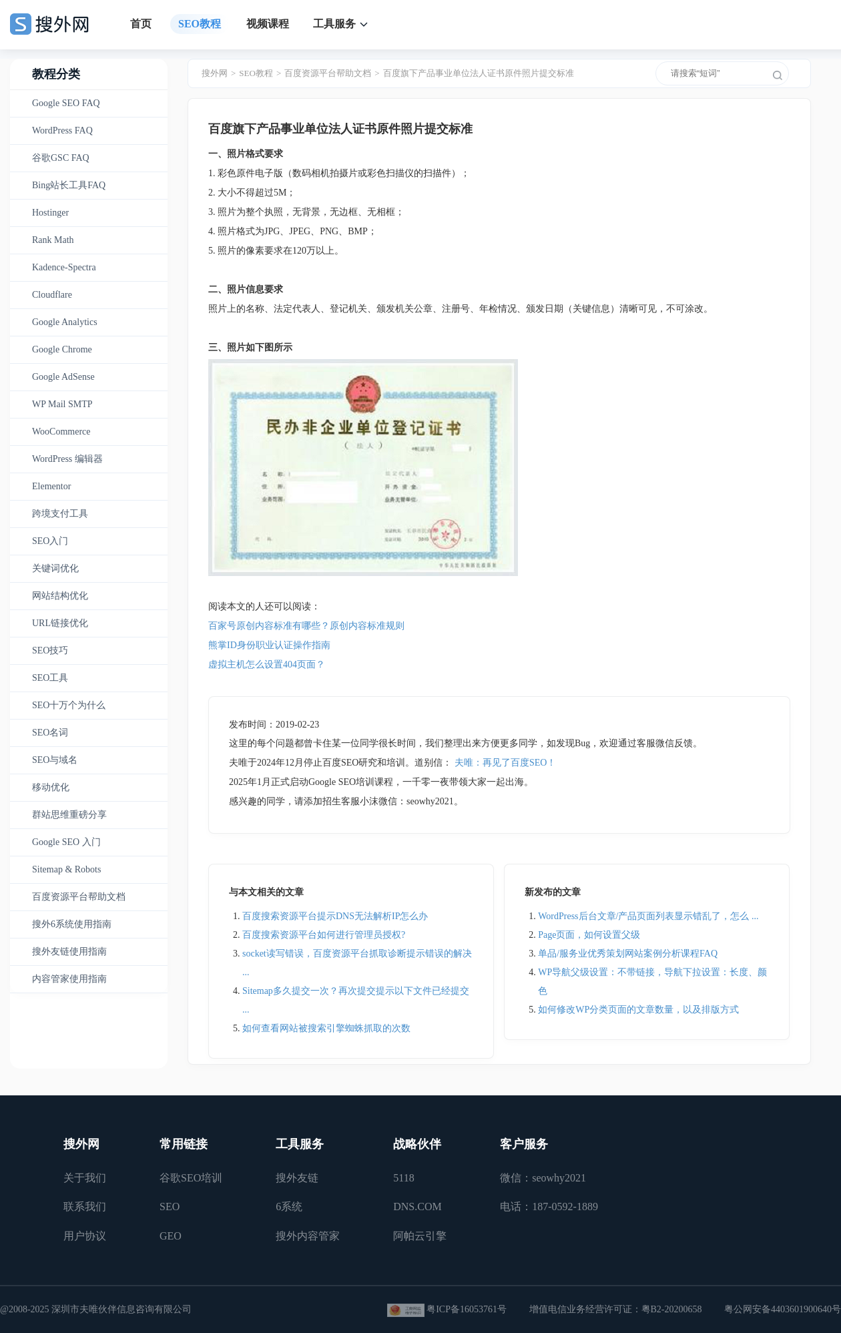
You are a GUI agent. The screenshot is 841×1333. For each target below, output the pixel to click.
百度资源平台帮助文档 (78, 897)
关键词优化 (55, 568)
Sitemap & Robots (66, 869)
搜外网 (215, 73)
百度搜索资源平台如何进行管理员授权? (323, 935)
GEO (171, 1236)
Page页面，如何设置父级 (589, 935)
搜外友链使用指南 (69, 952)
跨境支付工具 (60, 514)
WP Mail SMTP (62, 404)
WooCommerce (61, 432)
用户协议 (84, 1236)
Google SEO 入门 (66, 842)
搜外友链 (297, 1177)
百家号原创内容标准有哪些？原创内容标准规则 (306, 626)
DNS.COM (417, 1206)
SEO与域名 (54, 760)
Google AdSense (63, 377)
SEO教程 (199, 23)
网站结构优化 (60, 596)
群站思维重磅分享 (69, 815)
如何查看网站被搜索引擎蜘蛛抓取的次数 (326, 1028)
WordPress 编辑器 (67, 459)
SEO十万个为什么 (68, 705)
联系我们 (84, 1206)
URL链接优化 (60, 623)
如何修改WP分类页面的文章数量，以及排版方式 (638, 1010)
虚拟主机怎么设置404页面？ (266, 664)
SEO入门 (50, 541)
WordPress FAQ (62, 130)
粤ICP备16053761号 (467, 1309)
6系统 (289, 1206)
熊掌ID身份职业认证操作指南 (269, 645)
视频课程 (267, 23)
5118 (403, 1177)
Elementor (51, 486)
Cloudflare (52, 295)
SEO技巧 (50, 650)
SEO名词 (50, 733)
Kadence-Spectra (64, 267)
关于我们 (84, 1177)
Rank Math (53, 240)
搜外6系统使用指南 (71, 924)
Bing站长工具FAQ (68, 185)
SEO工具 (50, 678)
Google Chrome (62, 349)
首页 (141, 23)
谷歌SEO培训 (191, 1177)
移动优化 (50, 787)
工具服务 (334, 23)
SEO (170, 1206)
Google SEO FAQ (66, 103)
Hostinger (50, 213)
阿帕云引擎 (420, 1236)
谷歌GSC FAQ (60, 158)
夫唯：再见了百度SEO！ (505, 763)
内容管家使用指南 (69, 979)
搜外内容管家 (308, 1236)
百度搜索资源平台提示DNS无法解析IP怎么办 (335, 916)
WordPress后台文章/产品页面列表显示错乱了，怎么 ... (648, 916)
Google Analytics (64, 322)
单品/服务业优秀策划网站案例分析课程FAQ (628, 954)
